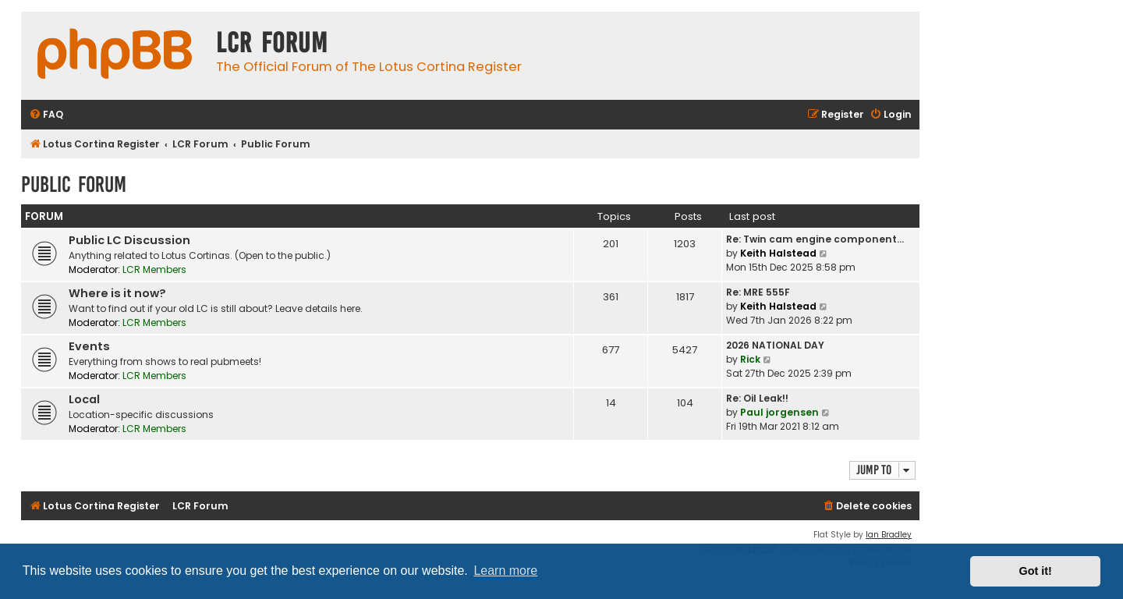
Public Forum (73, 184)
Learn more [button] (505, 570)
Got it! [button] (1035, 571)
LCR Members (154, 269)
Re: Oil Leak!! (757, 398)
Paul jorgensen (779, 412)
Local (84, 399)
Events (89, 346)
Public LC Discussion (129, 240)
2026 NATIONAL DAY (775, 345)
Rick (750, 359)
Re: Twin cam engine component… (815, 239)
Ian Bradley (889, 535)
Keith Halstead (778, 253)
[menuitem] (46, 115)
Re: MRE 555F (758, 292)
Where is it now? (117, 293)
